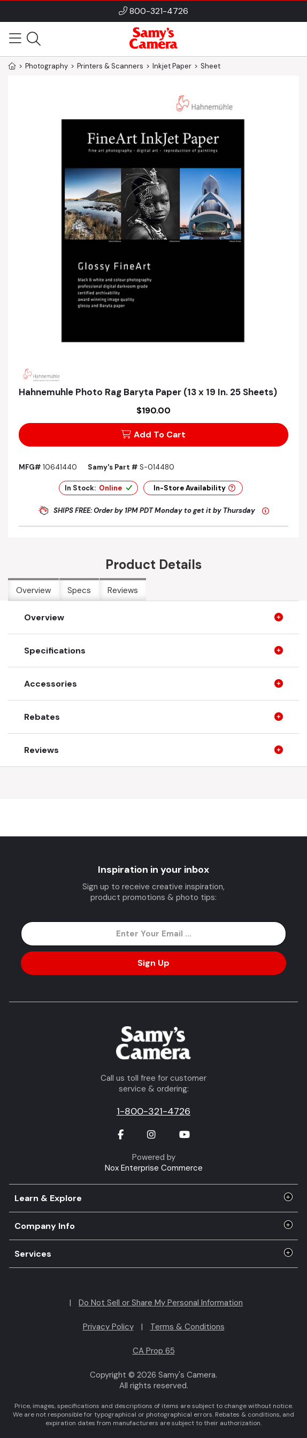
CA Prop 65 (154, 1350)
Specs (79, 590)
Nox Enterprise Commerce (154, 1168)
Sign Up (153, 962)
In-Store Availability (194, 488)
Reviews (123, 590)
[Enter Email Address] (153, 933)
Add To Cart (153, 434)
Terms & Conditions (187, 1326)
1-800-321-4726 (153, 1111)
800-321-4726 (158, 11)
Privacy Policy (108, 1326)
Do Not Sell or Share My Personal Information (161, 1302)
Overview (33, 590)
